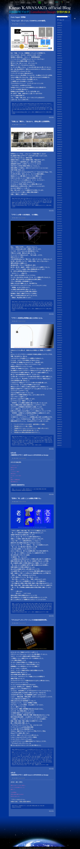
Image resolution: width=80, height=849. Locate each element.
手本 (49, 440)
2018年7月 (59, 181)
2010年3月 (59, 415)
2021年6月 (59, 100)
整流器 (23, 109)
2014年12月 (59, 282)
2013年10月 (59, 314)
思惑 (22, 606)
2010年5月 (59, 410)
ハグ (17, 439)
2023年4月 (59, 48)
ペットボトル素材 (26, 755)
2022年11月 (59, 60)
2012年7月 (59, 349)
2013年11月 (59, 312)
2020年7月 (59, 125)
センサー (31, 752)
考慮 (21, 609)
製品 (16, 203)
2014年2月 (59, 305)
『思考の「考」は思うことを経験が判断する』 (26, 498)
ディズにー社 (15, 303)
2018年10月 (59, 174)
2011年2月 (59, 389)
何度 (24, 756)
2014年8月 (59, 291)
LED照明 (31, 749)
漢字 (24, 607)
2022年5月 (59, 74)
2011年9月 (59, 373)
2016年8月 (59, 235)
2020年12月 (59, 114)
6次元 (29, 301)
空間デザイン (24, 762)
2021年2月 (59, 109)
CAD (32, 301)
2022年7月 (59, 69)
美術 (42, 762)
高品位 (37, 203)
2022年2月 (59, 81)
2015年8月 (59, 263)
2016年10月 (59, 230)
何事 (49, 603)
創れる (14, 304)
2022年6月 (59, 72)
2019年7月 (59, 153)
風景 (23, 610)
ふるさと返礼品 (27, 107)
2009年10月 (59, 426)
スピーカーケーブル (19, 107)
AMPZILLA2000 (30, 103)
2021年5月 (59, 102)
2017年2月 (59, 221)
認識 (45, 609)
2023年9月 (59, 37)
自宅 (36, 109)
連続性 (17, 610)
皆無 (47, 760)
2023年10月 (59, 34)
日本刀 (16, 202)
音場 (42, 109)
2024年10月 (59, 25)
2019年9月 (59, 149)
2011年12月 (59, 366)
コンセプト (20, 489)
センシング (36, 752)
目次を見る (51, 117)
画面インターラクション (37, 760)
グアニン (42, 301)
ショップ (17, 199)
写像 (33, 756)
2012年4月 (59, 356)
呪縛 (24, 489)
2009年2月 (59, 445)
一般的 (27, 603)
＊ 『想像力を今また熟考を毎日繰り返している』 (25, 430)
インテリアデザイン (31, 436)
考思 (18, 609)
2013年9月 (59, 317)
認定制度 (19, 203)
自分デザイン (42, 442)
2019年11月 (59, 144)
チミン (50, 301)
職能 (44, 305)
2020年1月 (59, 139)
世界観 (32, 107)
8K (20, 749)
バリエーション (35, 199)
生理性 (26, 607)
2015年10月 (59, 258)
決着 (19, 607)
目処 (49, 760)
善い (23, 304)
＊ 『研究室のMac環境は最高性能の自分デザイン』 (26, 432)
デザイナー (41, 752)
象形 (47, 609)
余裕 (35, 107)
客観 (40, 605)
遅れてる (16, 307)
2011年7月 (59, 377)
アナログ (38, 105)
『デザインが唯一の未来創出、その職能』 (25, 214)
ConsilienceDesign (20, 112)
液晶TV (43, 759)
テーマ (27, 199)
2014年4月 (59, 300)
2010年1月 (59, 419)
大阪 (51, 107)
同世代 (47, 107)
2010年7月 (59, 405)
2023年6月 (59, 44)
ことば (15, 489)
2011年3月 (59, 387)
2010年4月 (59, 412)
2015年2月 (59, 277)
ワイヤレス (41, 439)
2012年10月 (59, 342)
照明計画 (23, 760)
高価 (40, 763)
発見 (44, 760)
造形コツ (15, 443)
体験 (46, 603)
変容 (24, 440)
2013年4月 (59, 328)
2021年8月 (59, 95)
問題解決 (20, 440)
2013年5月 (59, 326)
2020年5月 (59, 130)
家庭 (51, 201)
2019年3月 (59, 163)
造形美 (25, 443)
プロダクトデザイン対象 (17, 755)
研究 (30, 305)
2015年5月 (59, 270)
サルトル (17, 437)
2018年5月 (59, 186)
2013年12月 (59, 310)
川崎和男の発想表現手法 (26, 490)
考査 (23, 609)
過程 (19, 307)
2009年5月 (59, 438)
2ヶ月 (18, 103)
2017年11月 (59, 200)
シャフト (29, 437)
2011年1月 (59, 391)
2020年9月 (59, 121)
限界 (30, 763)
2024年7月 (59, 27)
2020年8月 (59, 123)
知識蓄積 (15, 762)
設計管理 (50, 305)
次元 (33, 109)
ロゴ (18, 201)
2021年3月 (59, 107)
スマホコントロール (24, 752)
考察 (16, 609)
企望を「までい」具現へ (29, 112)
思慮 (24, 606)
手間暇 (18, 109)
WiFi (42, 749)
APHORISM (18, 490)
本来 (13, 607)
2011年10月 (59, 370)
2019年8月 (59, 151)
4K (18, 749)
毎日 (35, 759)
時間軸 (27, 109)
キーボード (44, 750)
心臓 (45, 605)
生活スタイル (31, 202)
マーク (14, 201)
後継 (43, 605)
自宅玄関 (50, 762)
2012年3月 (59, 359)
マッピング (33, 755)
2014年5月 (59, 298)
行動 (33, 609)
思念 (19, 606)
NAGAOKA (21, 105)
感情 (42, 606)
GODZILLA (49, 103)
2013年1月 (59, 335)
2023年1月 (59, 55)
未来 (15, 305)
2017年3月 (59, 219)
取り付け (16, 440)
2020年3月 (59, 135)
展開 (44, 757)
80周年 (21, 103)
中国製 (45, 439)
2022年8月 (59, 67)
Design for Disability (23, 2)
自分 (44, 762)
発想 (26, 305)
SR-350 (30, 105)
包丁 (36, 201)
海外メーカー (39, 759)
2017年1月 (59, 223)
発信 (48, 202)
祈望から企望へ (38, 444)
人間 (39, 603)
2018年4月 (59, 188)
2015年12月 (59, 254)
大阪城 (32, 757)
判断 (22, 605)
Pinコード (26, 105)
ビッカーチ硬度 (42, 199)
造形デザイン (20, 443)
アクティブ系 (46, 749)
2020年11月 (59, 116)
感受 (30, 805)
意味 (37, 606)
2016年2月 (59, 249)
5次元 (26, 301)
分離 (19, 605)
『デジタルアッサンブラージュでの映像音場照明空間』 (29, 620)
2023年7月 (59, 41)
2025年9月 (59, 23)
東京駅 (24, 759)
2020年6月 (59, 128)
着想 (45, 489)
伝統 (26, 201)
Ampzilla (25, 103)
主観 (32, 603)
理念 (27, 202)
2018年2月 (59, 193)
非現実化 (31, 443)
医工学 (18, 304)
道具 (30, 203)
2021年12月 (59, 86)
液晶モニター (49, 759)
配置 (28, 443)
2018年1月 (59, 195)
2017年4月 (59, 216)
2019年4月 (59, 160)
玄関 (26, 760)
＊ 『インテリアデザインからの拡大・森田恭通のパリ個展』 (28, 424)
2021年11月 (59, 88)
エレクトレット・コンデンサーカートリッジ (24, 106)
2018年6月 (59, 184)
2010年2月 (59, 417)
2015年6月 (59, 268)
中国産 (18, 756)
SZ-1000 (34, 105)
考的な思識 (27, 609)
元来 (30, 756)
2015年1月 (59, 279)
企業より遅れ (43, 303)
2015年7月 (59, 265)
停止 (51, 603)
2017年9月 (59, 205)
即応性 (24, 605)
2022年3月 (59, 79)
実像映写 (38, 757)
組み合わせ (35, 762)
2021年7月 (59, 97)
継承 (43, 607)
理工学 (22, 305)
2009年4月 (59, 440)
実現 (48, 201)
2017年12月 (59, 198)
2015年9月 (59, 261)
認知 (38, 609)
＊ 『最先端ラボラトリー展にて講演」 (22, 426)
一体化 (20, 201)
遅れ (13, 307)
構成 (28, 759)
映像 (37, 489)
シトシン (47, 301)
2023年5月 (59, 46)
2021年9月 (59, 93)
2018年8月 (59, 179)
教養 (47, 606)
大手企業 (28, 757)
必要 (15, 109)
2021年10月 (59, 90)
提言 (43, 304)
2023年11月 (59, 32)
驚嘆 (22, 307)
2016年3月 (59, 247)
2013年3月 (59, 331)
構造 (24, 202)
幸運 (38, 440)
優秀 (48, 303)
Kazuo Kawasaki (51, 2)
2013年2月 (59, 333)
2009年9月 (59, 429)
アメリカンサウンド (45, 105)
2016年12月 (59, 226)
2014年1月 (59, 307)
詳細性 (49, 442)
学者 (33, 304)
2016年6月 (59, 240)
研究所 (19, 762)
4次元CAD (22, 301)
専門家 (36, 304)
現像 (28, 760)
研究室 (33, 305)
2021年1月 (59, 111)
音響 (38, 763)
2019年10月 (59, 146)
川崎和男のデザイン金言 (30, 489)
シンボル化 (16, 603)
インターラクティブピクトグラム (35, 750)
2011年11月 (59, 368)
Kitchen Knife (17, 198)
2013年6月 (59, 324)
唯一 (21, 304)
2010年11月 (59, 396)
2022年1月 (59, 83)
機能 (21, 442)
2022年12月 (59, 58)
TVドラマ (24, 436)
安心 (13, 109)
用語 (31, 760)
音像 (40, 109)
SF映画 (20, 436)
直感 (30, 607)
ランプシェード (35, 439)
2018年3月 (59, 191)
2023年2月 (59, 53)
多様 (41, 201)
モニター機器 (39, 755)
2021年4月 (59, 104)
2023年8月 (59, 39)
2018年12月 (59, 170)
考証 (31, 609)
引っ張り (40, 304)
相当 (28, 305)
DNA (35, 301)
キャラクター (42, 198)
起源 (14, 610)
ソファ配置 (34, 437)
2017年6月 (59, 212)
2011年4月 (59, 384)
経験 (38, 607)
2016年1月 (59, 251)
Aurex (35, 103)
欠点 (30, 759)
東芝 (18, 305)
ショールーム (17, 752)
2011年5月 (59, 382)
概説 (17, 607)
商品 (39, 201)
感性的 (39, 606)
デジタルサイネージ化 (25, 753)
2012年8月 (59, 347)
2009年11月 (59, 424)
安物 (35, 757)
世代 (30, 603)
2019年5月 (59, 158)
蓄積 (13, 763)
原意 (31, 605)
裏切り (13, 203)
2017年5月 (59, 214)
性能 (40, 440)
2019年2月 (59, 165)
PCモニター (38, 749)
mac (34, 749)
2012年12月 (59, 338)
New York (16, 436)
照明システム (25, 442)
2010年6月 (59, 408)
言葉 (47, 305)
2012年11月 (59, 340)
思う (17, 606)
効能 (13, 440)
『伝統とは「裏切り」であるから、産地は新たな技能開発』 (31, 121)
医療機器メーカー (40, 756)
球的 (33, 442)
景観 (22, 759)
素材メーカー (30, 762)
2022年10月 (59, 62)
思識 (34, 606)
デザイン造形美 (47, 437)
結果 (40, 305)
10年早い (16, 301)
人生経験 (36, 603)
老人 (47, 607)
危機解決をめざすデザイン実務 (41, 112)
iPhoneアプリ (24, 749)
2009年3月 (59, 443)
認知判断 (41, 609)
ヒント (37, 753)
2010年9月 (59, 401)
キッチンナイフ (35, 198)
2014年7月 (59, 293)
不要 (34, 303)
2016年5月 (59, 242)
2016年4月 (59, 244)
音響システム (46, 109)
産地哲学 (45, 202)
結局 (39, 762)
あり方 (30, 198)
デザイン (46, 752)
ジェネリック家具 (23, 437)
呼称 (48, 756)
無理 (13, 760)
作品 (48, 439)
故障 (21, 109)
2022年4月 (59, 76)
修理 (38, 107)
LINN (17, 105)
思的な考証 (28, 606)
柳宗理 (18, 442)
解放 (47, 442)
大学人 (26, 304)
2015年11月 (59, 256)
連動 (18, 763)
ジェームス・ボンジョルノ (45, 106)
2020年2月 (59, 137)
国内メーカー (18, 757)
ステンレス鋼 (22, 199)
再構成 (13, 605)
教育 (45, 606)
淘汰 (20, 305)
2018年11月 (59, 172)
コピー (47, 198)
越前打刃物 (26, 203)
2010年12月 (59, 394)
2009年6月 (59, 436)
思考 (32, 606)
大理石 (30, 440)
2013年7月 (59, 321)
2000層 (15, 749)
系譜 (35, 607)
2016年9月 (59, 233)
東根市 (30, 109)
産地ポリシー (39, 202)
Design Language (28, 2)
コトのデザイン (46, 436)
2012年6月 (59, 352)
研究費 (36, 305)
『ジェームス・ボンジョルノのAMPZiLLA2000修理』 (28, 21)
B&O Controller (40, 103)
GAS (45, 103)
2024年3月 (59, 30)
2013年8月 (59, 319)
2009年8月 (59, 431)
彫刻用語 (47, 757)
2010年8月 (59, 403)
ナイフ (30, 199)
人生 (23, 201)
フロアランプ (21, 439)
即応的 (28, 605)
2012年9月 (59, 345)
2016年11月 (59, 228)
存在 (33, 440)
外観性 (26, 440)
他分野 (36, 303)
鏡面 (28, 763)
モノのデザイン (28, 439)
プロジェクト (25, 303)
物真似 (30, 442)
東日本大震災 (45, 3)
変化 (25, 757)
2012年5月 (59, 354)
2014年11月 (59, 284)
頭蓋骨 (20, 610)
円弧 (51, 439)
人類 (41, 603)
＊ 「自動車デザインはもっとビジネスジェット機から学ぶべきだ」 (30, 428)
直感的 (32, 607)
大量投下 (30, 304)
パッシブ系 (33, 753)
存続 (46, 201)
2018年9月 (59, 177)
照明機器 (18, 760)
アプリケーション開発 (22, 750)
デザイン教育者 (40, 437)
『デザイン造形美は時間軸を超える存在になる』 (27, 318)
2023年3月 (59, 51)
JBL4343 (14, 105)
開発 (34, 203)
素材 (50, 202)
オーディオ (36, 106)
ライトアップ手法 (46, 755)
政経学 (46, 304)
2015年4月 (59, 272)
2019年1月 (59, 167)
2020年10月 (59, 118)
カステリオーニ (39, 436)
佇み (44, 603)
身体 (43, 805)
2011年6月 (59, 380)
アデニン (38, 301)
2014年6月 (59, 296)
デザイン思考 (22, 603)
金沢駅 (25, 763)
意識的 (46, 440)
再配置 (16, 605)
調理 (23, 203)
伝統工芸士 (29, 201)
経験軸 (40, 607)
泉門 (21, 607)
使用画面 (27, 756)
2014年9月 (59, 289)
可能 (33, 605)
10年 (15, 103)
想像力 (42, 440)
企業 (39, 303)
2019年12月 (59, 142)
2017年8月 (59, 207)
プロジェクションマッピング (45, 753)
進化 (22, 763)
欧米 (32, 759)
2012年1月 (59, 363)
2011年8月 (59, 375)
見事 (36, 609)
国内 (14, 757)
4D (19, 301)
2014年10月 (59, 286)
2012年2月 (59, 361)
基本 (23, 757)
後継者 (13, 202)
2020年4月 (59, 132)
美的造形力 (36, 442)
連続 (20, 763)
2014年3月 (59, 303)
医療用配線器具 (42, 107)
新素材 (13, 759)
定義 (35, 440)
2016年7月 (59, 237)
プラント (20, 303)
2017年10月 (59, 202)
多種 (43, 201)
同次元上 (16, 805)
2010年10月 (59, 398)
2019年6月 (59, 156)
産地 (35, 202)
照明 (15, 760)
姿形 (36, 605)
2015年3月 (59, 275)
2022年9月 (59, 65)
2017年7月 (59, 209)
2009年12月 (59, 422)
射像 (42, 757)
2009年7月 (59, 433)
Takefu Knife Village (24, 198)
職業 (42, 305)
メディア (30, 303)
